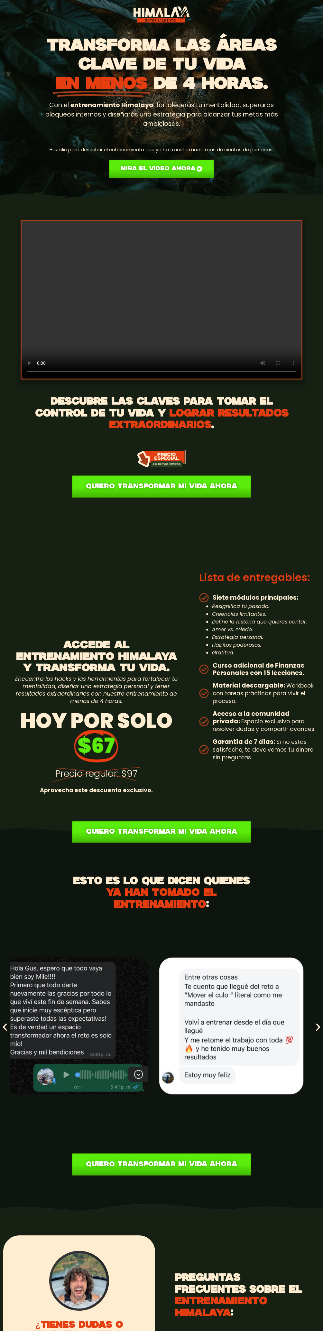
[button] (5, 1027)
